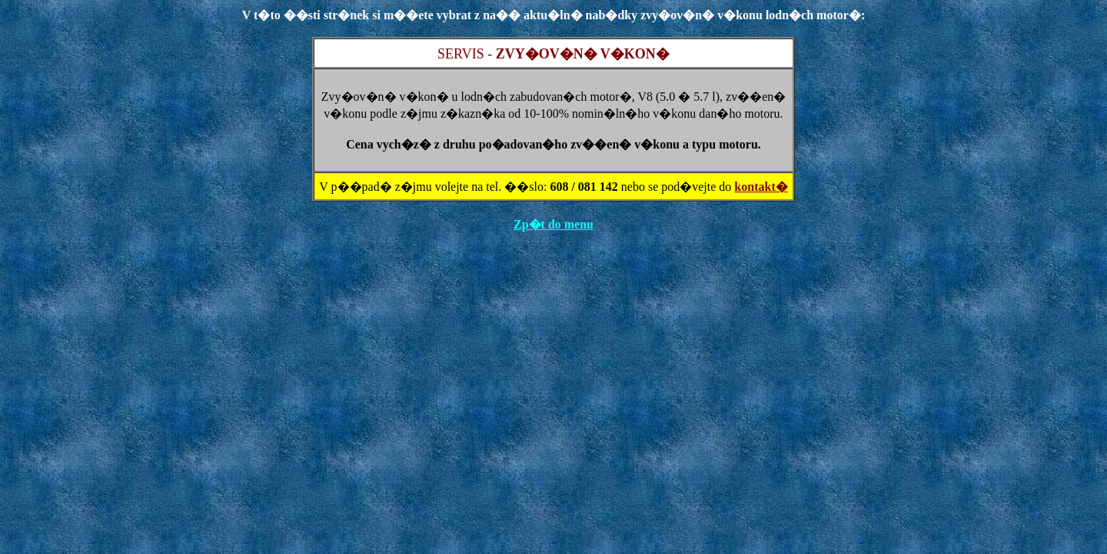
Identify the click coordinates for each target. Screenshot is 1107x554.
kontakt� (760, 186)
